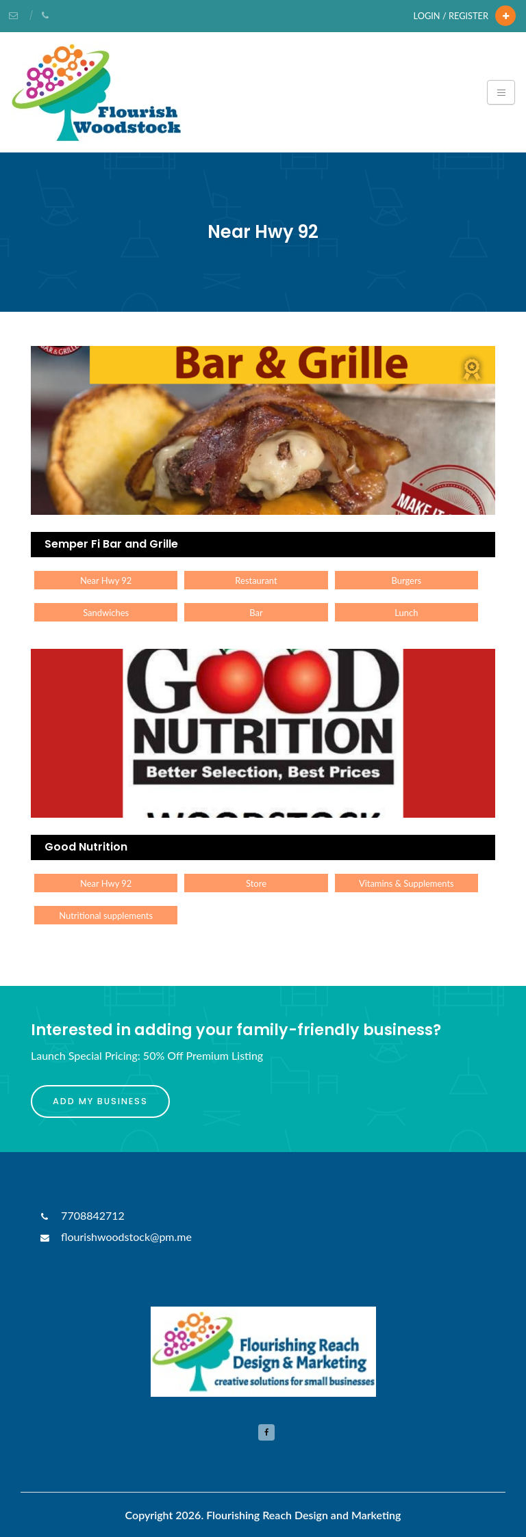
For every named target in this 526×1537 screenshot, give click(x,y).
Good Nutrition (86, 847)
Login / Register (451, 15)
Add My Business (100, 1101)
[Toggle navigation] (501, 92)
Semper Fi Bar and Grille (111, 544)
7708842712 (81, 1215)
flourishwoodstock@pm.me (115, 1236)
